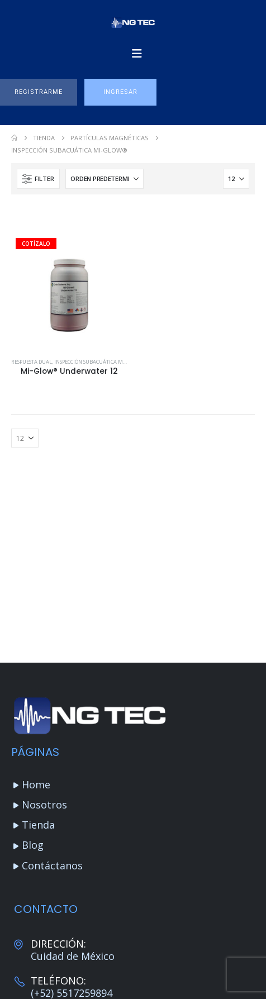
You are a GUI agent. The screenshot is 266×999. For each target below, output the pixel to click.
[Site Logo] (133, 22)
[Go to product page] (69, 292)
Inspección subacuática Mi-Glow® (99, 361)
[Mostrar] (236, 179)
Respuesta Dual (31, 361)
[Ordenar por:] (104, 179)
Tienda (38, 824)
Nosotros (44, 804)
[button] (38, 92)
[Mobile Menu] (137, 53)
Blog (33, 844)
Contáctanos (52, 865)
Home (36, 784)
